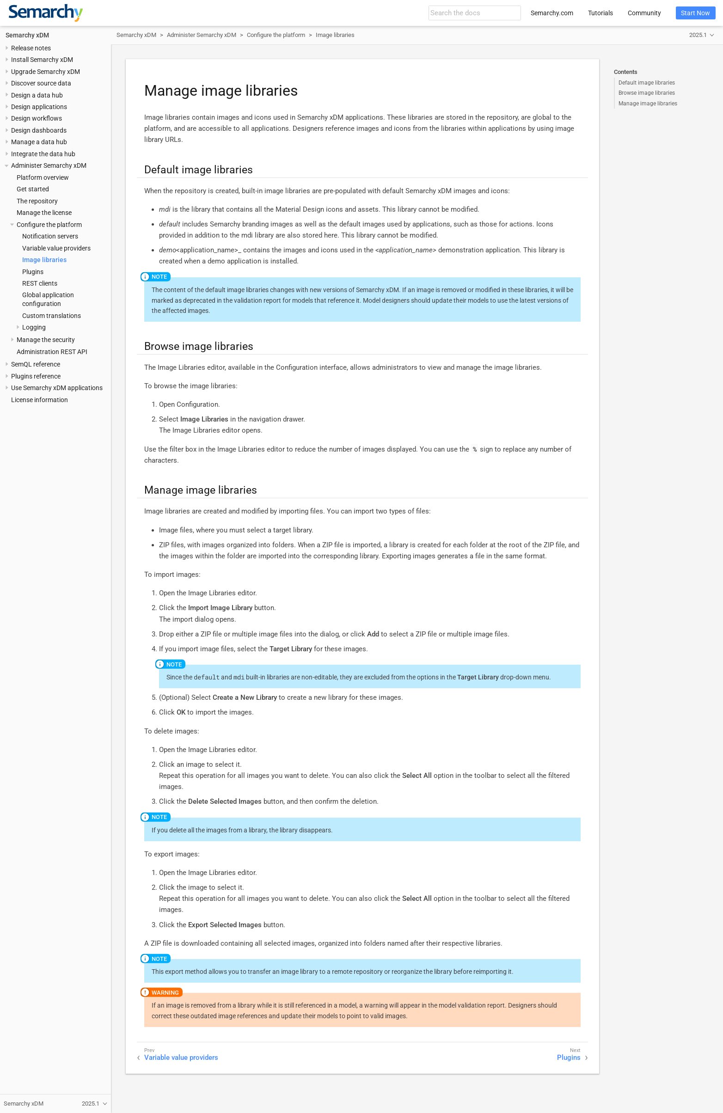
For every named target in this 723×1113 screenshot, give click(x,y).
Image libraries (44, 259)
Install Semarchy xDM (42, 59)
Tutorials (600, 13)
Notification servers (50, 236)
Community (644, 13)
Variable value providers (56, 248)
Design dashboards (39, 130)
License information (39, 400)
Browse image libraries (647, 93)
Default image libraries (647, 83)
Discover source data (41, 83)
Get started (33, 189)
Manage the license (44, 212)
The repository (37, 201)
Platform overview (43, 177)
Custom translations (51, 315)
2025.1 (698, 34)
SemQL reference (35, 364)
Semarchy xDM (27, 35)
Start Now (695, 13)
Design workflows (36, 118)
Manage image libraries (648, 103)
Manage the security (46, 339)
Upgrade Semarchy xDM (45, 71)
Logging (34, 327)
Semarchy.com (552, 13)
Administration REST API (52, 351)
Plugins (32, 271)
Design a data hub (37, 95)
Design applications (39, 106)
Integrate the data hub (43, 154)
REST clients (39, 283)
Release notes (31, 48)
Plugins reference (36, 376)
